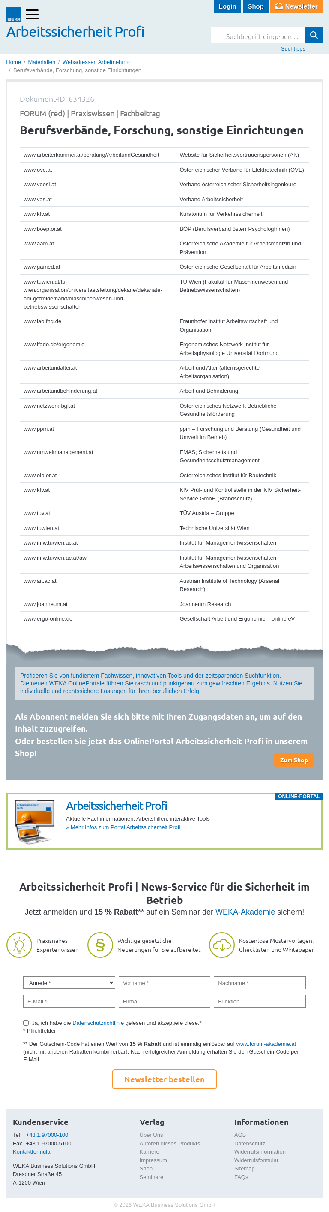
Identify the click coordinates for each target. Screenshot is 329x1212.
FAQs (241, 1177)
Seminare (152, 1177)
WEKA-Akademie (245, 912)
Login (227, 6)
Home (13, 62)
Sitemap (244, 1168)
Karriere (149, 1151)
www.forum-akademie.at (266, 1044)
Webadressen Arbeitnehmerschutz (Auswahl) (118, 62)
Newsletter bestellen (164, 1079)
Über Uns (151, 1135)
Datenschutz (249, 1143)
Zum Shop (294, 760)
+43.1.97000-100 (47, 1135)
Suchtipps (293, 48)
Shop (256, 6)
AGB (240, 1135)
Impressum (153, 1160)
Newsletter (301, 6)
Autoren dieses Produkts (170, 1143)
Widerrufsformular (256, 1160)
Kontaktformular (32, 1151)
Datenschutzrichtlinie (98, 1023)
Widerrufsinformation (260, 1151)
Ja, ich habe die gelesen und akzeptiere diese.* (117, 1023)
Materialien (42, 62)
